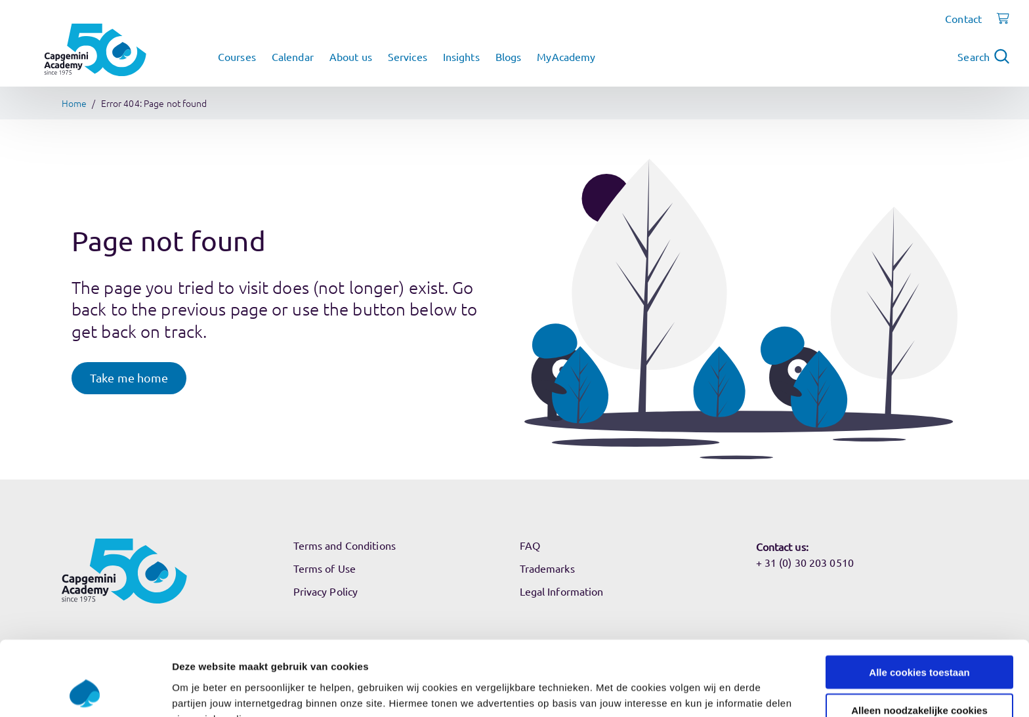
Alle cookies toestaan (919, 601)
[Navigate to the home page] (95, 50)
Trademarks (547, 568)
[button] (129, 378)
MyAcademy (566, 56)
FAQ (530, 545)
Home (74, 103)
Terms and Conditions (344, 545)
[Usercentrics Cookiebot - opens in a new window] (85, 691)
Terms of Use (324, 568)
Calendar (293, 56)
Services (407, 56)
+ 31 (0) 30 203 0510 (805, 562)
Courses (237, 56)
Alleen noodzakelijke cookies (919, 640)
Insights (461, 56)
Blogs (508, 56)
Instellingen (706, 691)
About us (350, 56)
